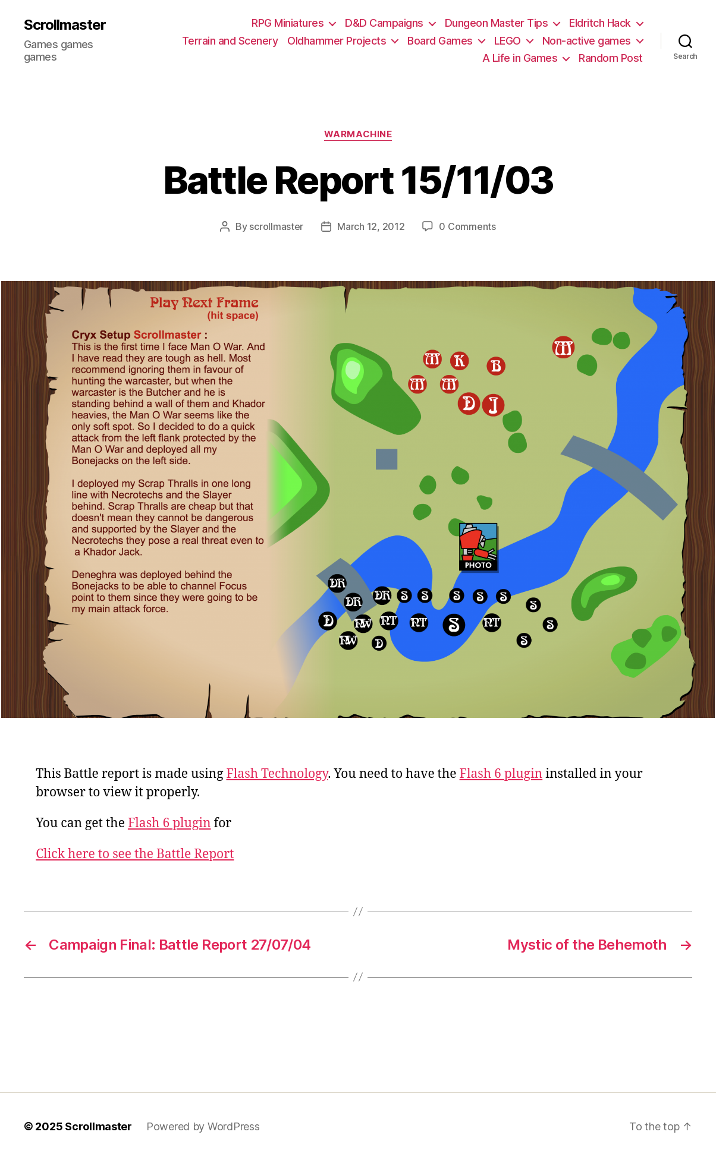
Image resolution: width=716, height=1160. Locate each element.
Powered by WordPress (203, 1126)
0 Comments (467, 226)
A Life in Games (520, 58)
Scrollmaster (65, 25)
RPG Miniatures (288, 23)
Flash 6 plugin (501, 774)
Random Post (611, 58)
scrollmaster (276, 226)
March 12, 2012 (370, 226)
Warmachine (358, 134)
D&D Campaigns (384, 23)
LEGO (507, 40)
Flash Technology (277, 774)
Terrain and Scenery (230, 40)
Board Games (440, 40)
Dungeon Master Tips (496, 23)
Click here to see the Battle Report (135, 854)
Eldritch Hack (600, 23)
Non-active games (586, 40)
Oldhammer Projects (336, 40)
